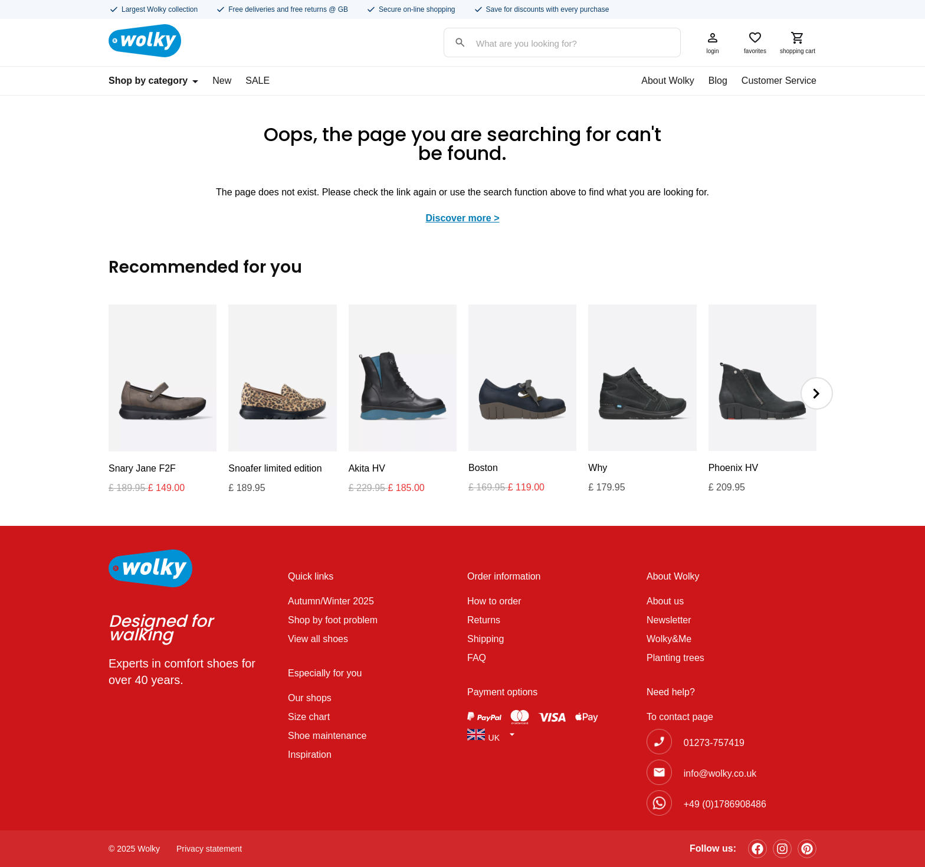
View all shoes (318, 639)
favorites (755, 42)
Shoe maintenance (327, 736)
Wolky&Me (669, 639)
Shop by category (153, 81)
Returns (483, 620)
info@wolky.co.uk (720, 773)
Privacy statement (209, 848)
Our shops (310, 698)
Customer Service (779, 81)
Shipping (485, 639)
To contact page (680, 717)
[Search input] (550, 43)
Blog (717, 81)
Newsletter (669, 620)
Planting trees (675, 658)
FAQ (476, 658)
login (713, 42)
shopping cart (797, 42)
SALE (257, 81)
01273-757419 (714, 743)
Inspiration (310, 755)
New (221, 81)
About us (665, 601)
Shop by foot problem (333, 620)
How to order (494, 601)
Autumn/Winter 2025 (331, 601)
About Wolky (667, 81)
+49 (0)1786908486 (725, 804)
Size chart (309, 717)
